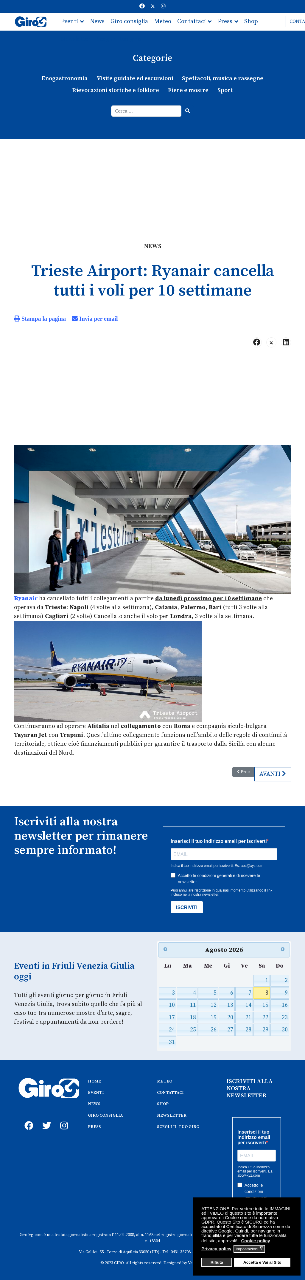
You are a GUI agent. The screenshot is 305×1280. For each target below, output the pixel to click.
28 (248, 1030)
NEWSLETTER (171, 1115)
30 (285, 1030)
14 (248, 1005)
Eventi (69, 21)
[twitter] (45, 1119)
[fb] (27, 1119)
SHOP (163, 1104)
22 (265, 1017)
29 (265, 1030)
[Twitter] (153, 6)
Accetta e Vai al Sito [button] (262, 1262)
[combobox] (146, 111)
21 (248, 1017)
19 (214, 1017)
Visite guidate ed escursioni (135, 78)
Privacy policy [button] (216, 1248)
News (97, 21)
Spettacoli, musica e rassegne (222, 78)
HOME (94, 1081)
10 (172, 1005)
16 (285, 1005)
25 (193, 1030)
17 (172, 1017)
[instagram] (63, 1119)
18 (193, 1017)
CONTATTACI (170, 1092)
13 (230, 1005)
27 (230, 1030)
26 (214, 1030)
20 (230, 1017)
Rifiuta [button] (217, 1262)
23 (285, 1017)
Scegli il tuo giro (119, 39)
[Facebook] (142, 6)
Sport (225, 90)
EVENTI (96, 1092)
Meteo (162, 21)
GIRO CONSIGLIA (105, 1115)
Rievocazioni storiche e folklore (115, 90)
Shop (251, 21)
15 (265, 1005)
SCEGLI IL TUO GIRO (178, 1126)
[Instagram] (163, 6)
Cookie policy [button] (255, 1240)
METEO (164, 1081)
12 (214, 1005)
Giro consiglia (129, 21)
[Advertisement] (152, 183)
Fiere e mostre (188, 90)
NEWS (94, 1104)
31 (172, 1042)
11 (193, 1005)
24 (172, 1030)
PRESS (94, 1126)
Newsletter (76, 39)
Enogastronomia (65, 78)
